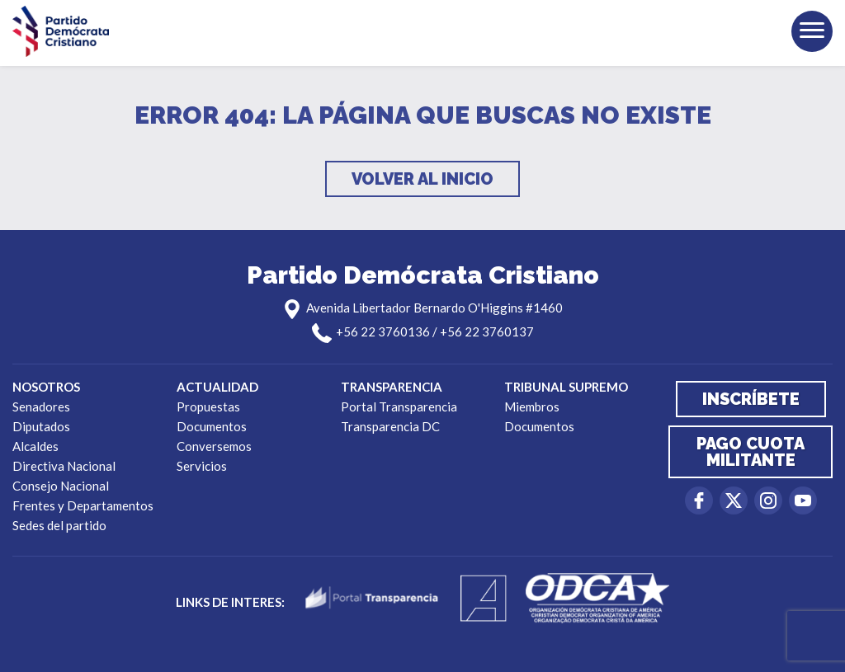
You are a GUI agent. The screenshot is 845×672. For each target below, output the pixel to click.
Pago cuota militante (750, 452)
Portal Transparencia (399, 406)
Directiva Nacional (64, 465)
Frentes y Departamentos (82, 505)
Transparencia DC (390, 426)
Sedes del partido (59, 525)
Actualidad (217, 386)
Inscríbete (751, 399)
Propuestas (208, 406)
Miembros (531, 406)
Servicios (202, 465)
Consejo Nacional (60, 485)
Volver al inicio (422, 179)
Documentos (212, 426)
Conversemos (214, 446)
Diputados (41, 426)
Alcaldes (35, 446)
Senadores (41, 406)
